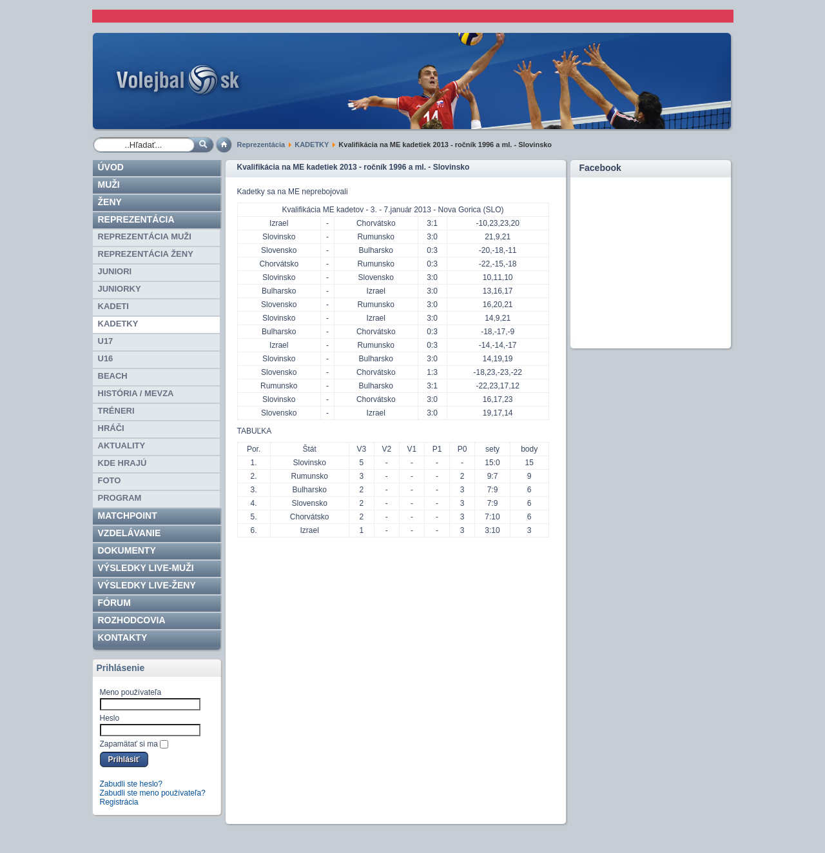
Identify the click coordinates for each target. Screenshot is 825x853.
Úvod (111, 167)
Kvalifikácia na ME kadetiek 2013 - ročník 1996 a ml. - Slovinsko (353, 167)
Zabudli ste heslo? (131, 783)
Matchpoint (127, 515)
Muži (109, 184)
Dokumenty (127, 550)
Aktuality (122, 445)
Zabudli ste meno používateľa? (153, 793)
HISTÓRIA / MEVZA (136, 393)
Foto (109, 480)
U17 (105, 341)
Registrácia (119, 802)
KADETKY (312, 144)
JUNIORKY (119, 289)
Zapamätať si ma (129, 743)
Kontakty (123, 637)
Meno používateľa (131, 692)
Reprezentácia (261, 144)
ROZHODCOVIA (132, 620)
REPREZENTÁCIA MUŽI (144, 236)
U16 (105, 358)
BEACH (113, 376)
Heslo (110, 718)
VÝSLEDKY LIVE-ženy (147, 585)
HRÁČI (111, 428)
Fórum (114, 602)
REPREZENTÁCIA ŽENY (145, 254)
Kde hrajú (122, 463)
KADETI (113, 306)
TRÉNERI (116, 411)
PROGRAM (120, 498)
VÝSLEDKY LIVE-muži (146, 568)
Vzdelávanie (129, 533)
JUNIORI (115, 271)
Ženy (110, 202)
